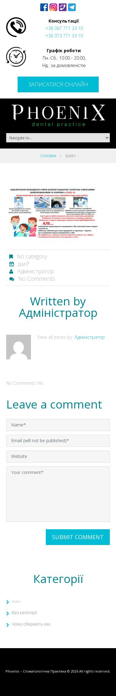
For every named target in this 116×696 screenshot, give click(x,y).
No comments (36, 278)
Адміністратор (35, 271)
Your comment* (58, 494)
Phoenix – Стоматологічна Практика (36, 671)
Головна (48, 156)
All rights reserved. (94, 671)
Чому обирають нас (31, 624)
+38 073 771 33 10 (64, 36)
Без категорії (24, 612)
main (16, 601)
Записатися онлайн (58, 84)
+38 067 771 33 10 (64, 28)
